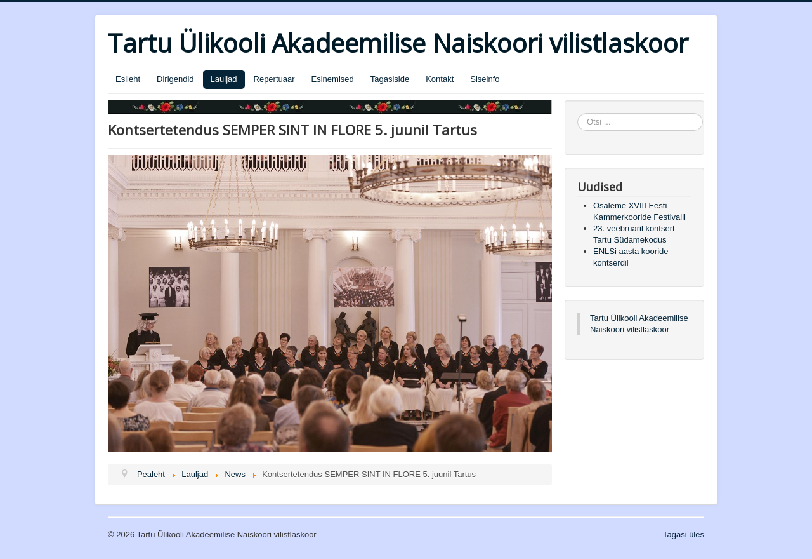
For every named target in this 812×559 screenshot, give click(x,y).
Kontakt (440, 79)
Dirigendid (175, 79)
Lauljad (224, 79)
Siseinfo (484, 79)
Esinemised (332, 79)
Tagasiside (389, 79)
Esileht (127, 79)
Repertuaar (274, 79)
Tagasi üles (683, 534)
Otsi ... (577, 113)
